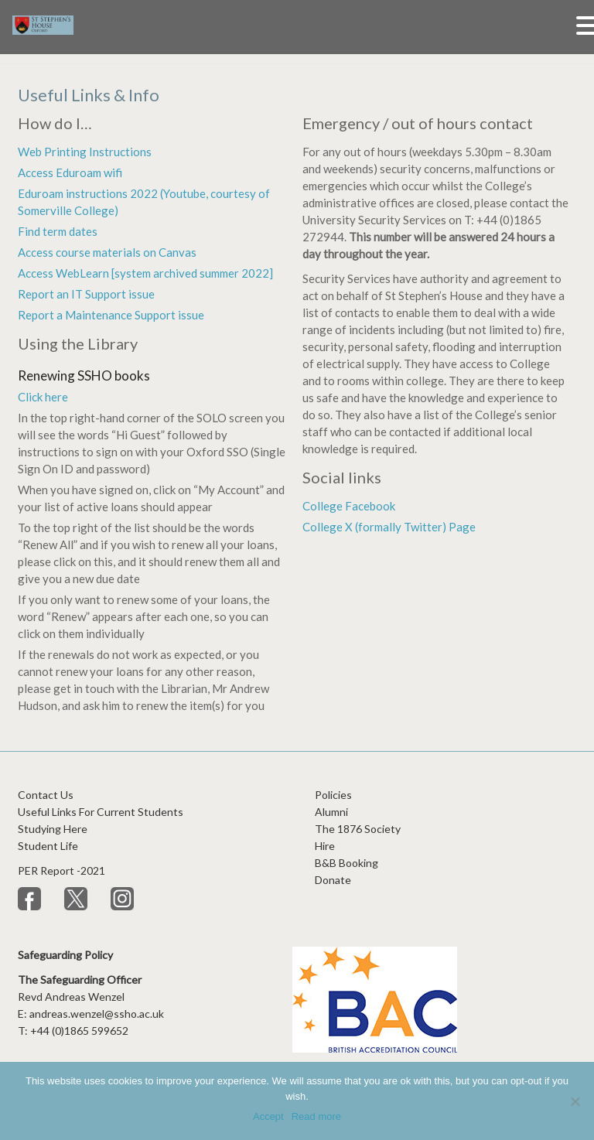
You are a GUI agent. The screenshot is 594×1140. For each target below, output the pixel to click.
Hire (325, 845)
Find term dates (57, 231)
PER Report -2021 (63, 870)
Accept (268, 1116)
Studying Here (52, 828)
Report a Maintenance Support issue (111, 315)
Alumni (331, 811)
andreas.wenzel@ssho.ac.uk (96, 1013)
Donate (333, 879)
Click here (43, 397)
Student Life (48, 845)
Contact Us (45, 794)
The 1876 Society (358, 828)
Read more (316, 1116)
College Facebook (348, 506)
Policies (333, 794)
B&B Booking (346, 862)
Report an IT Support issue (86, 294)
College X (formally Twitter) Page (389, 527)
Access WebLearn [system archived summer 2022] (145, 273)
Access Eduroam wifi (70, 172)
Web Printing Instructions (85, 152)
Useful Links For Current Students (100, 811)
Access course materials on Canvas (107, 252)
